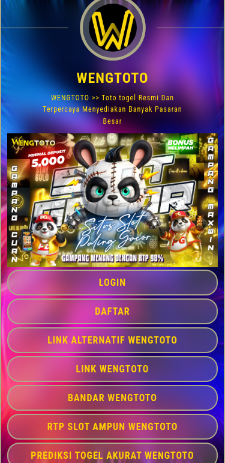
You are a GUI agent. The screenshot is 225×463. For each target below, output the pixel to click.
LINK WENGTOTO (112, 369)
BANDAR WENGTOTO (112, 398)
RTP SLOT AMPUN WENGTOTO (112, 426)
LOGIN (112, 282)
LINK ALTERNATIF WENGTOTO (112, 340)
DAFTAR (112, 311)
